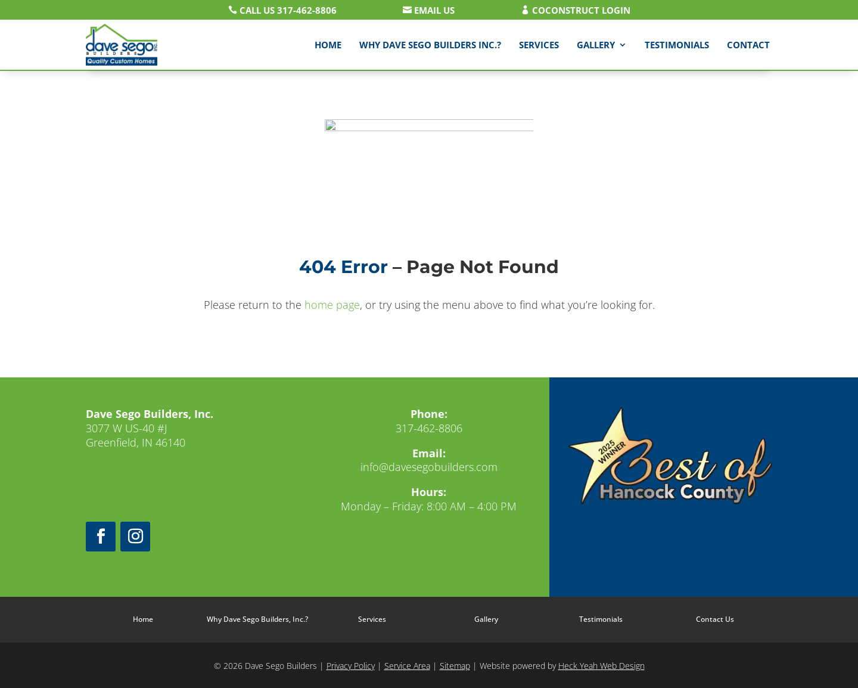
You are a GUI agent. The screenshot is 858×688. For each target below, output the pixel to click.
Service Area (407, 665)
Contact (748, 45)
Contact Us (715, 619)
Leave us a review (429, 545)
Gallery (596, 45)
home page (332, 304)
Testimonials (677, 45)
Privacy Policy (351, 665)
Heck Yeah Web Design (601, 665)
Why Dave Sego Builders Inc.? (430, 45)
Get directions (149, 480)
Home (328, 45)
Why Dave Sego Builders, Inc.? (257, 619)
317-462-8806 (429, 428)
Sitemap (455, 665)
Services (539, 45)
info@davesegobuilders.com (429, 467)
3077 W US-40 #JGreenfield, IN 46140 (149, 428)
